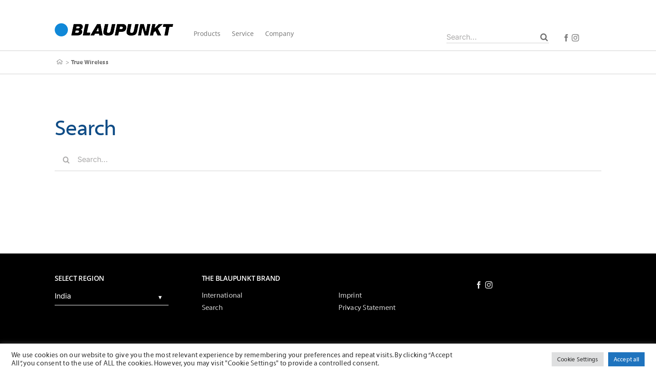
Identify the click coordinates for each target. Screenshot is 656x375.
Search (212, 308)
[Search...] (497, 36)
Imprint (350, 295)
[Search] (544, 36)
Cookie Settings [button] (577, 359)
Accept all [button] (626, 359)
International (222, 295)
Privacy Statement (367, 308)
